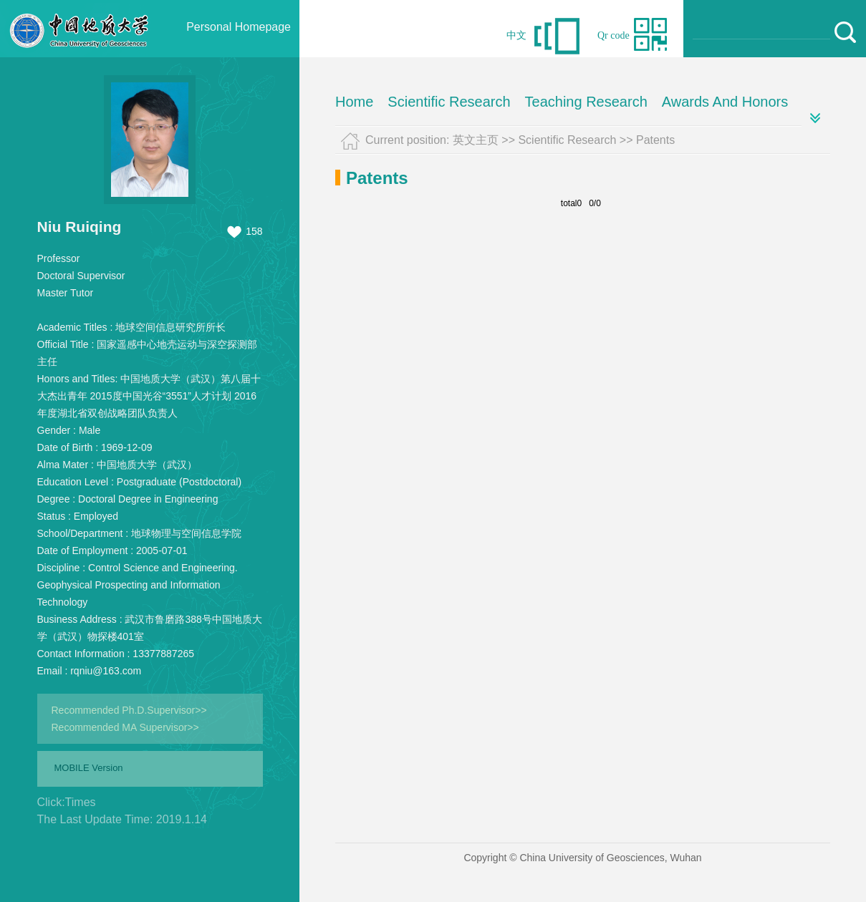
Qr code (613, 35)
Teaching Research (586, 102)
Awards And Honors (725, 102)
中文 (516, 35)
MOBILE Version (88, 767)
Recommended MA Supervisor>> (125, 727)
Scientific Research (449, 102)
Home (354, 102)
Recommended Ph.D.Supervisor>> (129, 710)
